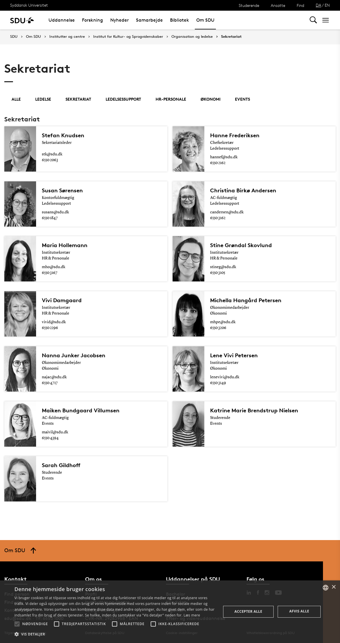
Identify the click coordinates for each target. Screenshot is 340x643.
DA (318, 5)
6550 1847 (50, 218)
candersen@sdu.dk (227, 212)
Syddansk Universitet (29, 5)
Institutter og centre (67, 37)
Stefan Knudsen (63, 135)
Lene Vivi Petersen (234, 355)
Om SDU (205, 20)
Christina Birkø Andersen (243, 190)
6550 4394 (50, 438)
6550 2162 (217, 163)
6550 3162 (217, 218)
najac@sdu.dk (54, 377)
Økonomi (211, 99)
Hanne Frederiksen (234, 135)
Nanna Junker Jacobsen (73, 355)
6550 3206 (218, 328)
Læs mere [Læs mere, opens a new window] (192, 615)
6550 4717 (50, 383)
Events (242, 99)
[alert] (170, 611)
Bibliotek (179, 20)
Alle (16, 99)
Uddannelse (61, 20)
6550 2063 (50, 160)
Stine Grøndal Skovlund (241, 245)
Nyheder (119, 20)
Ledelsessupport (123, 99)
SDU (14, 36)
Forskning (92, 20)
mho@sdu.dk (53, 267)
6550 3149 (218, 383)
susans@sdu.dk (55, 212)
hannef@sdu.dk (224, 157)
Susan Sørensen (62, 190)
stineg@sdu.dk (223, 267)
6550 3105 (217, 273)
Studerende (249, 5)
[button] (17, 624)
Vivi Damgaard (62, 300)
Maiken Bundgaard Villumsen (80, 410)
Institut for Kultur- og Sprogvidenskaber (128, 37)
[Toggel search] (313, 20)
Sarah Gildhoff (61, 465)
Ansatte (278, 5)
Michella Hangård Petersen (245, 300)
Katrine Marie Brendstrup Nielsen (254, 410)
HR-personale (171, 99)
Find (300, 5)
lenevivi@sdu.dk (224, 377)
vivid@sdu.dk (54, 322)
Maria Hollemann (64, 245)
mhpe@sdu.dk (223, 322)
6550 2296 (50, 328)
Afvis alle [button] (299, 611)
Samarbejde (149, 20)
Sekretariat (231, 37)
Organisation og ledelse (192, 37)
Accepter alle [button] (248, 611)
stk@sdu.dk (52, 154)
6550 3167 (49, 273)
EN (327, 5)
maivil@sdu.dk (55, 432)
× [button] (333, 587)
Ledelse (43, 99)
